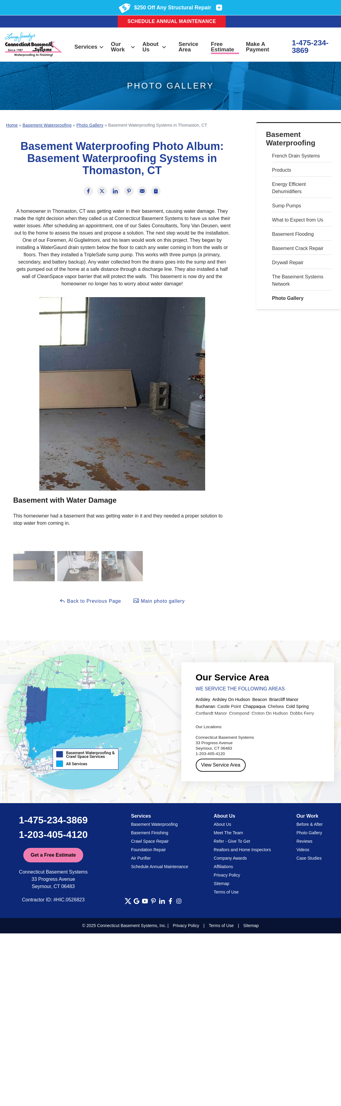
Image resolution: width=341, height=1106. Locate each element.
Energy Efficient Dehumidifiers (289, 188)
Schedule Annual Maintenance (171, 21)
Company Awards (230, 858)
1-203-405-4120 (53, 834)
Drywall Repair (287, 262)
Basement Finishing (149, 832)
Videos (303, 849)
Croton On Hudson (269, 713)
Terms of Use (226, 892)
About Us (155, 47)
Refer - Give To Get (232, 841)
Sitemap (221, 883)
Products (281, 170)
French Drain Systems (296, 155)
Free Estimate (222, 47)
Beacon (259, 699)
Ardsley (203, 699)
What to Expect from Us (297, 219)
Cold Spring (297, 706)
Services (89, 47)
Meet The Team (228, 832)
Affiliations (223, 866)
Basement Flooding (293, 234)
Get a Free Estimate (53, 855)
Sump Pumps (286, 205)
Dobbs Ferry (302, 713)
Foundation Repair (148, 849)
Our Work (123, 47)
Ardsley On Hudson (231, 699)
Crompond (239, 713)
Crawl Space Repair (150, 841)
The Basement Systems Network (297, 280)
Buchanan (205, 706)
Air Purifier (141, 858)
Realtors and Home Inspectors (242, 849)
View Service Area (221, 764)
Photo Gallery (287, 298)
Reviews (305, 841)
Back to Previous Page (90, 601)
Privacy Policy (227, 875)
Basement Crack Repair (297, 248)
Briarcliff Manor (284, 699)
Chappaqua (254, 706)
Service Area (188, 47)
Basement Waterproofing (290, 138)
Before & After (310, 824)
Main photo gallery (159, 601)
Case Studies (309, 858)
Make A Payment (257, 47)
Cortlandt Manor (211, 713)
